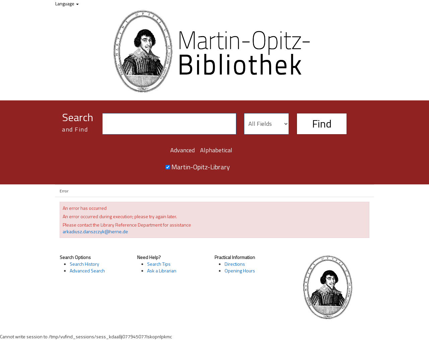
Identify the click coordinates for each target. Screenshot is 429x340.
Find (321, 123)
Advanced (182, 150)
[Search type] (266, 124)
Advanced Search (87, 270)
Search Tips (159, 263)
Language (67, 3)
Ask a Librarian (161, 270)
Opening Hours (240, 270)
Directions (235, 263)
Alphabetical (216, 150)
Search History (84, 263)
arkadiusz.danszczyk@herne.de (95, 231)
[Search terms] (169, 124)
